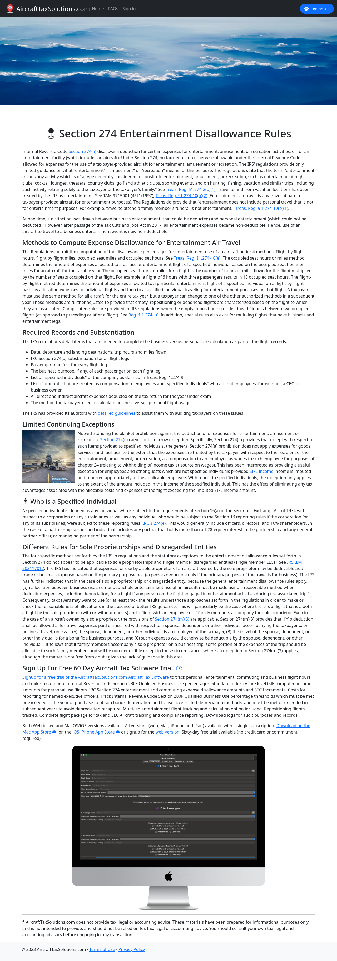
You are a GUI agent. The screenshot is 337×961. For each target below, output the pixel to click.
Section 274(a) (82, 151)
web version (168, 732)
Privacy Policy (131, 949)
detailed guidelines (116, 413)
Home (98, 9)
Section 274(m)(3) (172, 619)
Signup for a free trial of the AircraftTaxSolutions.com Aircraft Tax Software (95, 677)
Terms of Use (102, 949)
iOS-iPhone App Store (96, 732)
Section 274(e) (114, 440)
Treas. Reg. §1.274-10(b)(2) (181, 196)
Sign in (129, 9)
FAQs (113, 9)
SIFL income (261, 471)
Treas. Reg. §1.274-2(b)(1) (190, 189)
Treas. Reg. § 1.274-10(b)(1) (261, 208)
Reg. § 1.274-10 (143, 315)
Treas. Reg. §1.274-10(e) (197, 258)
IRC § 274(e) (154, 523)
